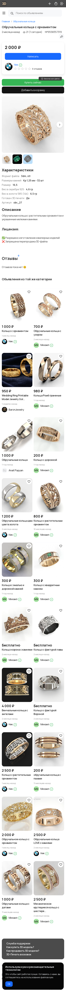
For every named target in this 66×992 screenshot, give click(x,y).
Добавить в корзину (33, 90)
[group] (33, 124)
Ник (18, 64)
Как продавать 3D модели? (22, 950)
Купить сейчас (33, 82)
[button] (60, 125)
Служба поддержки (18, 943)
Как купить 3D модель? (20, 947)
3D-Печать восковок (18, 954)
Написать (33, 56)
